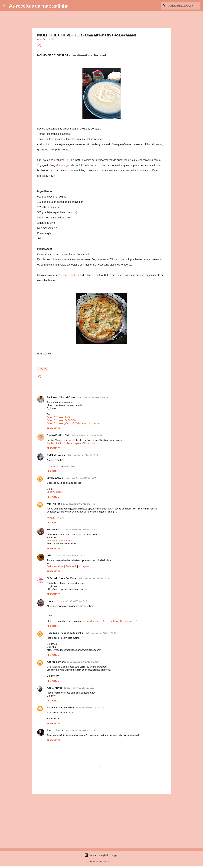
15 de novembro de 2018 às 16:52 (79, 529)
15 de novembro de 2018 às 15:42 (79, 504)
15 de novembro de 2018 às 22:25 (71, 601)
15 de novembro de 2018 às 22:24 (93, 578)
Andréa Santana (56, 661)
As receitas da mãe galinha (39, 6)
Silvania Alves (55, 477)
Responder (53, 428)
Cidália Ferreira (56, 454)
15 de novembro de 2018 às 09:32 (86, 435)
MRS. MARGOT (56, 517)
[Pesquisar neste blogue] (183, 6)
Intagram (66, 540)
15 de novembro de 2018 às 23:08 (100, 633)
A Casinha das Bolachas (60, 707)
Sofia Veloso (54, 529)
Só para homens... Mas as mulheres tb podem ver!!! (110, 620)
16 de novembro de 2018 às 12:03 (83, 662)
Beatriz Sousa (55, 730)
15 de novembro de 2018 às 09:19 (92, 397)
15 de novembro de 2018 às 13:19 (82, 455)
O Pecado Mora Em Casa (61, 578)
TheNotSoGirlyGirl (58, 435)
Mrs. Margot (62, 165)
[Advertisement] (101, 821)
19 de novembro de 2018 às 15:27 (91, 707)
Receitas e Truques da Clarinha (65, 632)
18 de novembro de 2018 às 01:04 (79, 688)
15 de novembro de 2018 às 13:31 (80, 478)
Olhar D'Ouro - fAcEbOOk (61, 420)
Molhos (43, 369)
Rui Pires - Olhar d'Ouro (61, 397)
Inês (49, 555)
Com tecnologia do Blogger (101, 854)
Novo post (52, 540)
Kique (50, 600)
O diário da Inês (55, 566)
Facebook (89, 442)
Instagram (76, 442)
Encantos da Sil (55, 491)
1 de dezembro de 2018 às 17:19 (79, 730)
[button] (39, 45)
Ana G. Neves (54, 687)
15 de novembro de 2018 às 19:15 (69, 555)
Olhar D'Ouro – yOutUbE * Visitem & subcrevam (73, 423)
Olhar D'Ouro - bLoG (58, 417)
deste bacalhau (70, 275)
